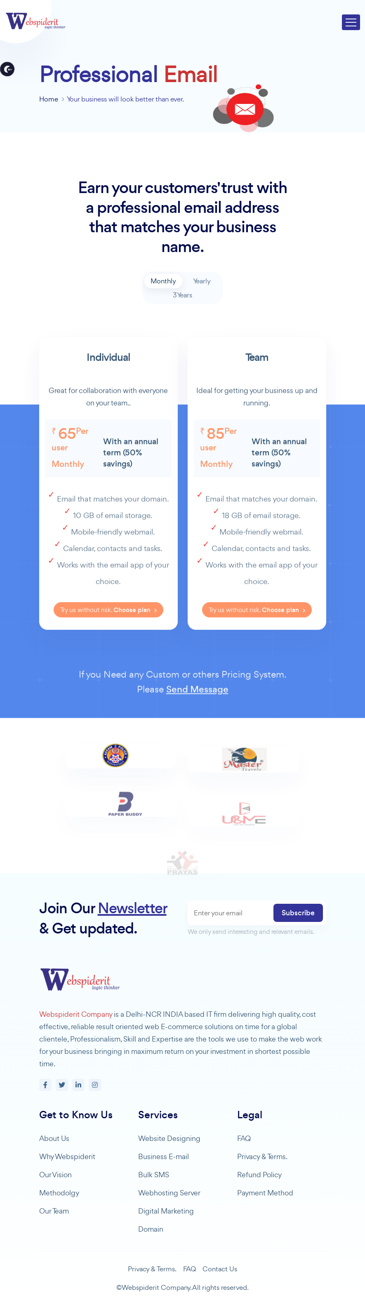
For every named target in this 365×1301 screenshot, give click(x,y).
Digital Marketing (166, 1211)
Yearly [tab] (202, 280)
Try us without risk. (108, 636)
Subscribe (298, 913)
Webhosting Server (169, 1192)
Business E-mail (163, 1156)
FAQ (244, 1138)
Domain (150, 1229)
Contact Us (220, 1268)
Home (48, 99)
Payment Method (265, 1192)
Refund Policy (259, 1174)
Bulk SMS (153, 1174)
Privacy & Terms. (262, 1156)
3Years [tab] (182, 294)
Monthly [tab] (163, 280)
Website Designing (169, 1138)
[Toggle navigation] (351, 22)
